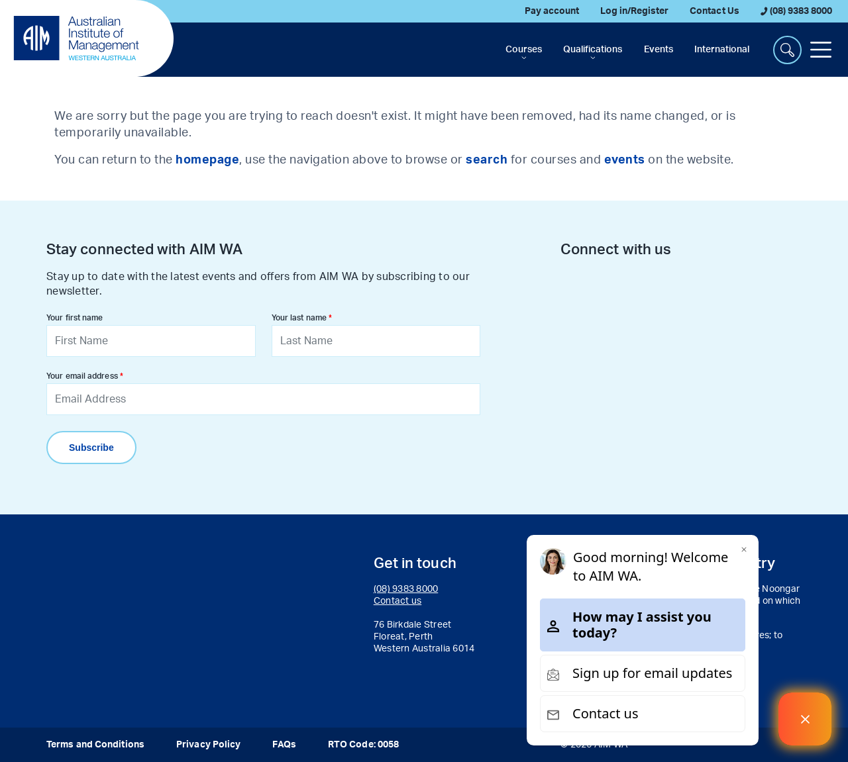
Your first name (74, 318)
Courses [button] (523, 49)
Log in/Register (634, 11)
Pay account (552, 11)
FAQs (283, 744)
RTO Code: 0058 (363, 744)
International (721, 49)
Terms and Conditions (95, 744)
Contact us (398, 601)
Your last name (299, 318)
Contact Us (714, 11)
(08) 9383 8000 (796, 11)
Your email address (82, 376)
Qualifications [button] (592, 49)
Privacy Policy (208, 744)
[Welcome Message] (804, 718)
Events (658, 49)
